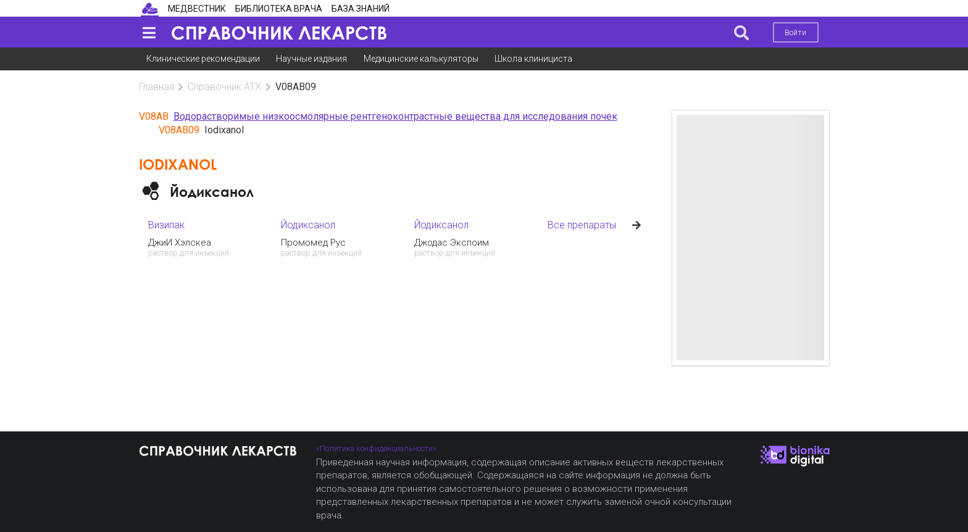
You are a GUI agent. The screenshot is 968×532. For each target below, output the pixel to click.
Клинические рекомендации (203, 59)
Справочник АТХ (224, 87)
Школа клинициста (533, 59)
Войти (795, 32)
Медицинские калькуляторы (421, 59)
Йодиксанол (212, 191)
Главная (156, 87)
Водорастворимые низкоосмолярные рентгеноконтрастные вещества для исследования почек (395, 116)
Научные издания (311, 59)
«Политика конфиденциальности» (376, 448)
